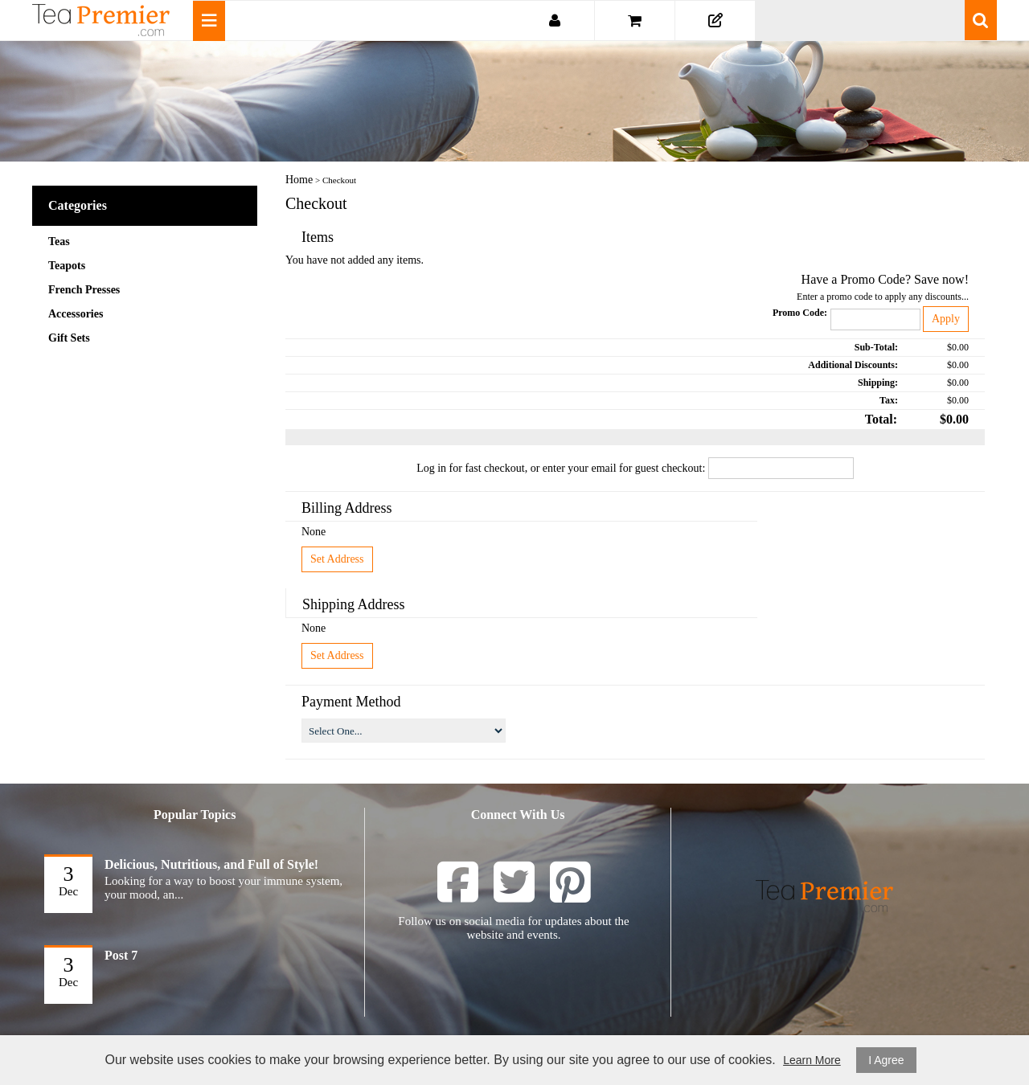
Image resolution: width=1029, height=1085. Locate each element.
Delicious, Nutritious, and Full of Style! (211, 864)
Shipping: (878, 382)
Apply (946, 319)
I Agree (886, 1060)
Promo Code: (800, 312)
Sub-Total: (876, 347)
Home (299, 180)
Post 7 (121, 955)
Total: (881, 419)
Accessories (75, 314)
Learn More (812, 1060)
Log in (431, 468)
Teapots (66, 266)
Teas (59, 241)
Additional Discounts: (853, 365)
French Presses (84, 290)
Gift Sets (69, 338)
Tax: (888, 400)
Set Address (337, 559)
